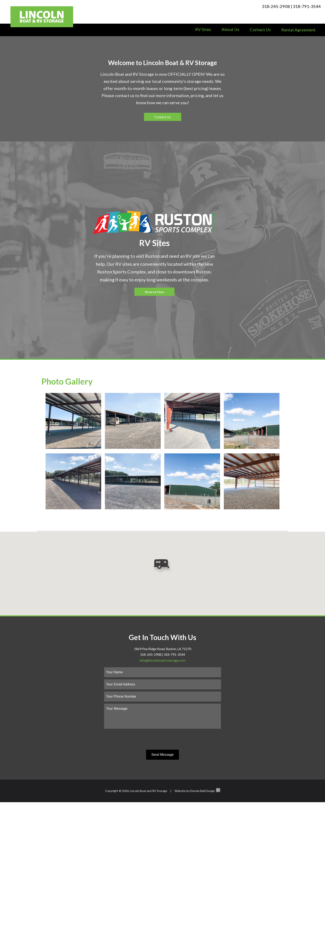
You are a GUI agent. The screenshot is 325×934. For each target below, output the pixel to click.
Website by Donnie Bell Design (197, 922)
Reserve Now (154, 424)
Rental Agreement (298, 29)
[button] (162, 698)
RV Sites (203, 29)
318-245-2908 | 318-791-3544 (291, 6)
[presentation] (162, 871)
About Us (230, 29)
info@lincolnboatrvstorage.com (162, 792)
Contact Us (260, 29)
